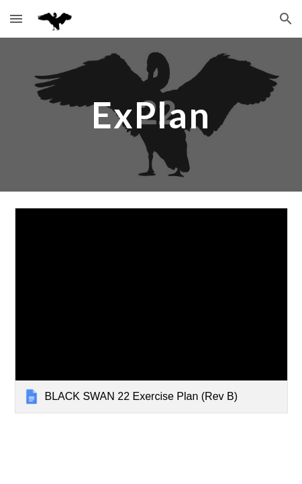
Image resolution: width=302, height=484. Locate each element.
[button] (16, 18)
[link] (151, 310)
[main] (151, 114)
